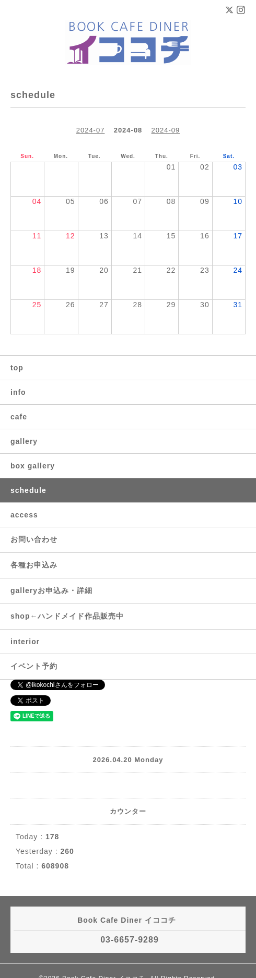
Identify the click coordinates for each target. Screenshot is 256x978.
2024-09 (166, 130)
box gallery (32, 466)
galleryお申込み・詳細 (51, 590)
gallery (24, 441)
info (18, 392)
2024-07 (90, 130)
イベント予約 (33, 666)
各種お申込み (33, 565)
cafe (18, 417)
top (17, 368)
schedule (28, 490)
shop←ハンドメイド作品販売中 (67, 616)
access (24, 515)
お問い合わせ (33, 539)
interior (25, 641)
